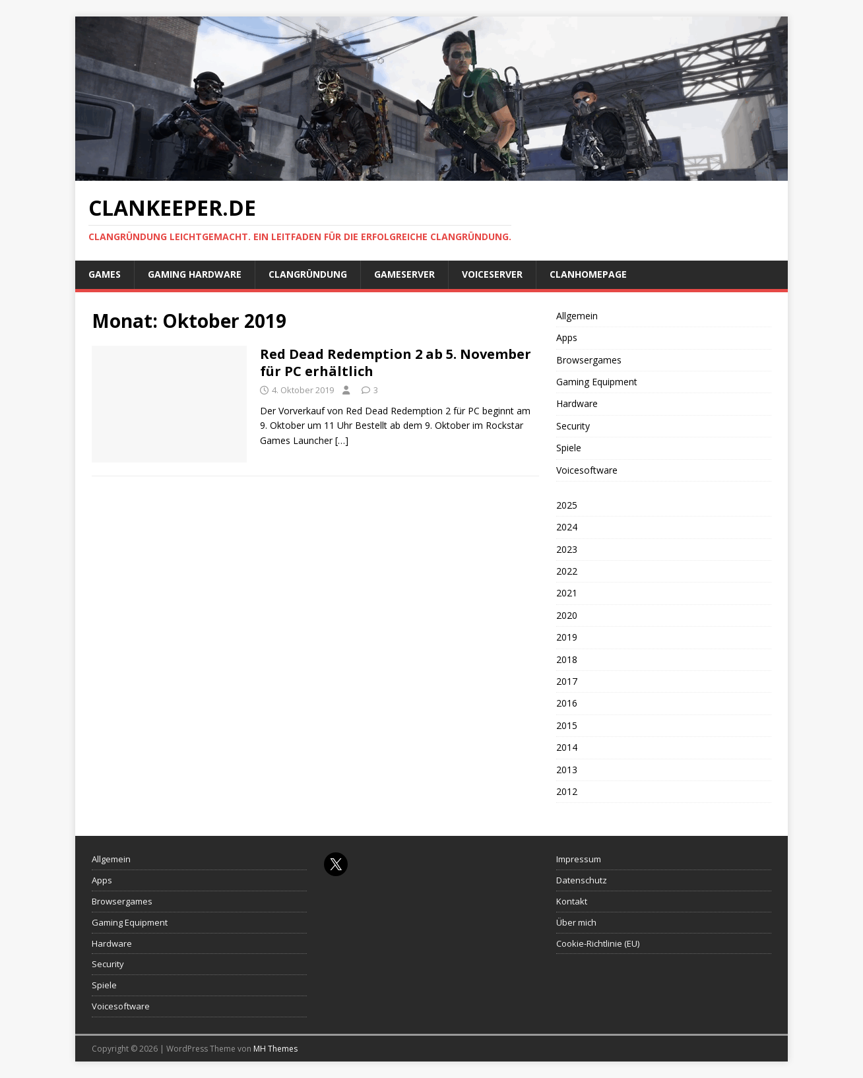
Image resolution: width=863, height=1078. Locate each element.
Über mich (576, 922)
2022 (566, 571)
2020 (566, 615)
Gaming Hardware (194, 274)
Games (104, 274)
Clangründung (308, 274)
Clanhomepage (588, 274)
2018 (566, 659)
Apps (566, 337)
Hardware (577, 403)
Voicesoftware (587, 470)
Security (573, 426)
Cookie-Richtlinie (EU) (597, 943)
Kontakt (571, 901)
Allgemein (577, 315)
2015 (566, 725)
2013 (566, 769)
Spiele (568, 447)
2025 (566, 505)
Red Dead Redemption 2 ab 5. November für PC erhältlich (395, 362)
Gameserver (404, 274)
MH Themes (275, 1048)
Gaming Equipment (596, 381)
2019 (566, 637)
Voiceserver (492, 274)
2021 (566, 593)
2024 (566, 527)
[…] (341, 440)
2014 (566, 747)
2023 (566, 549)
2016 (566, 703)
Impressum (578, 859)
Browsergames (589, 360)
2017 (566, 681)
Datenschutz (581, 880)
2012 (566, 791)
